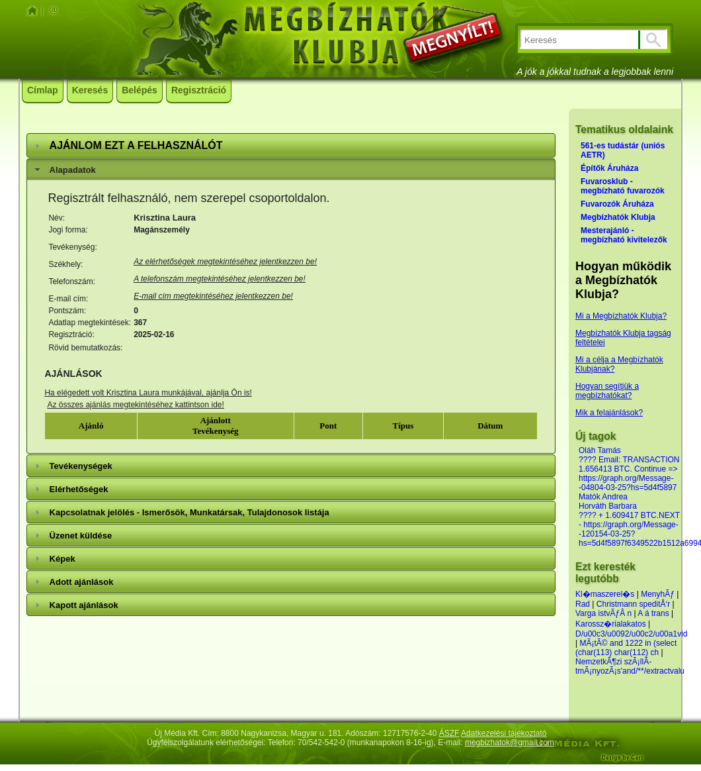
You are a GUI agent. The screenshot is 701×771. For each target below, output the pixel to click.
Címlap (42, 90)
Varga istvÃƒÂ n (603, 613)
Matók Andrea (603, 496)
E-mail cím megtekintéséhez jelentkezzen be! (213, 296)
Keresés (90, 90)
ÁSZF (449, 733)
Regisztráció (198, 90)
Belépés (139, 90)
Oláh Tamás (600, 450)
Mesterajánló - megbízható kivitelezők (624, 235)
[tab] (291, 145)
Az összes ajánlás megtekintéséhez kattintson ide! (135, 404)
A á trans (653, 613)
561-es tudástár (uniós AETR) (623, 150)
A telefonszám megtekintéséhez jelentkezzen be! (220, 278)
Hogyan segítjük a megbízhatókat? (607, 391)
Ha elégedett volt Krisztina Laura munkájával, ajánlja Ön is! (148, 392)
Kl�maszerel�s (604, 594)
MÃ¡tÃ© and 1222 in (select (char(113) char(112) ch (626, 648)
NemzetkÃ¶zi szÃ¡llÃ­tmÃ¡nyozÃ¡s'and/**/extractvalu (629, 666)
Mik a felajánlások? (609, 412)
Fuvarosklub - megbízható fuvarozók (623, 186)
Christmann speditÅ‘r (635, 604)
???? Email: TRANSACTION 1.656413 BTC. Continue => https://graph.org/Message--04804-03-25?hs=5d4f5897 (629, 473)
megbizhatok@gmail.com (509, 742)
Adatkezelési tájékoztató (503, 733)
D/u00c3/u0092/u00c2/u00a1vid (631, 634)
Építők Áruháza (609, 168)
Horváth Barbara (608, 506)
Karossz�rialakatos (610, 624)
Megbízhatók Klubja (618, 217)
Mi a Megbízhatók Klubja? (621, 316)
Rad (582, 604)
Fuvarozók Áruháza (617, 204)
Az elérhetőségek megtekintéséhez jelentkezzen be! (225, 261)
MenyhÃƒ (658, 594)
